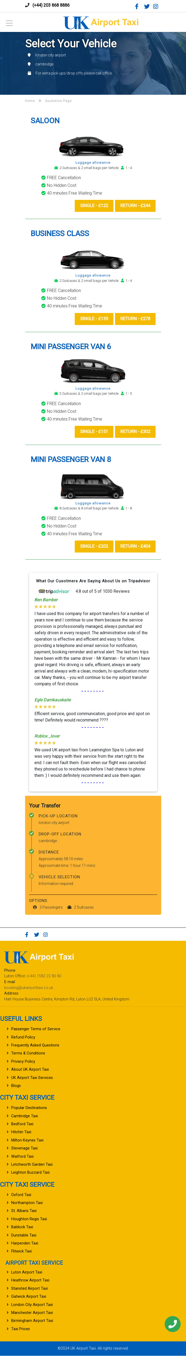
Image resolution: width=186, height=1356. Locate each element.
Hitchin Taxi (21, 1132)
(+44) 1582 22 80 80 (44, 976)
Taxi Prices (20, 1329)
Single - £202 (93, 546)
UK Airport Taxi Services (32, 1078)
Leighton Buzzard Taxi (30, 1172)
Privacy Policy (23, 1062)
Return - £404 (135, 546)
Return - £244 (135, 205)
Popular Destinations (29, 1108)
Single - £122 (93, 205)
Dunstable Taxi (23, 1235)
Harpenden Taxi (24, 1243)
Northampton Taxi (27, 1203)
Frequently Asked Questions (35, 1045)
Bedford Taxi (22, 1124)
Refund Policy (23, 1037)
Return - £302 (135, 431)
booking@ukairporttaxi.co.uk (28, 988)
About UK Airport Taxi (30, 1070)
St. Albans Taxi (24, 1211)
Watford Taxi (22, 1157)
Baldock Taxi (22, 1227)
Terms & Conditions (28, 1053)
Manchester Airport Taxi (32, 1313)
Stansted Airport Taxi (29, 1289)
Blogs (16, 1086)
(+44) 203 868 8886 (51, 5)
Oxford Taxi (21, 1195)
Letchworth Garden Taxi (32, 1165)
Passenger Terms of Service (35, 1029)
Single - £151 (93, 431)
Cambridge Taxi (24, 1116)
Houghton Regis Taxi (29, 1219)
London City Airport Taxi (32, 1305)
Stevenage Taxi (24, 1148)
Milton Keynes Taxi (27, 1140)
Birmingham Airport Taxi (32, 1321)
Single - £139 (93, 319)
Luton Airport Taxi (26, 1272)
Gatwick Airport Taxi (28, 1297)
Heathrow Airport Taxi (30, 1280)
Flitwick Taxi (21, 1251)
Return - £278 (135, 319)
